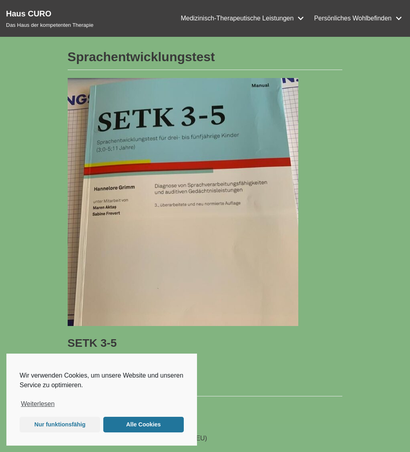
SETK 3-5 (92, 343)
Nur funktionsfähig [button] (60, 424)
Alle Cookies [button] (143, 424)
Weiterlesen (37, 403)
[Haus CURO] (49, 18)
